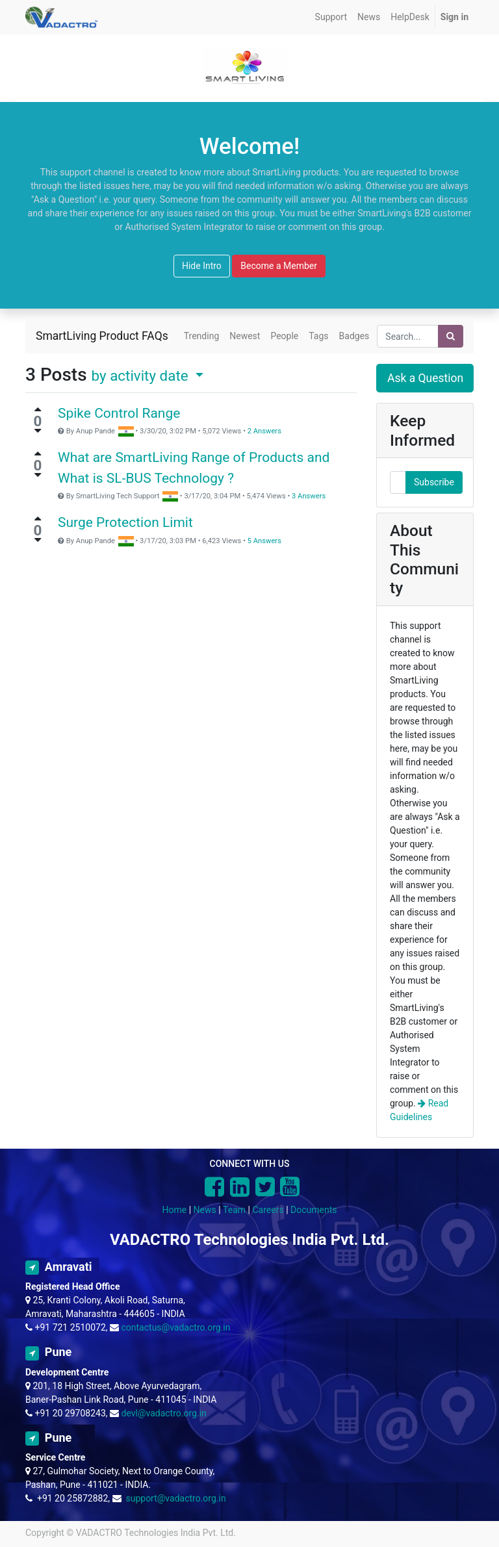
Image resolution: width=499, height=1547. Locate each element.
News (205, 1210)
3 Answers (309, 496)
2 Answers (264, 431)
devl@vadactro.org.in (164, 1413)
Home (174, 1210)
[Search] (450, 336)
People (284, 336)
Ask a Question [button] (425, 378)
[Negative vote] (37, 431)
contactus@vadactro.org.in (176, 1327)
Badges (354, 336)
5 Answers (264, 541)
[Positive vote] (37, 409)
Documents (313, 1210)
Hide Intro (202, 266)
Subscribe (434, 482)
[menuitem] (331, 17)
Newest (244, 336)
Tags (318, 336)
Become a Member (278, 266)
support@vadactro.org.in (175, 1498)
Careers (267, 1210)
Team (234, 1210)
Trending (202, 336)
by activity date (142, 375)
